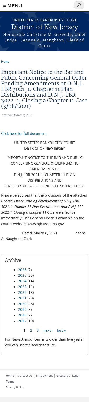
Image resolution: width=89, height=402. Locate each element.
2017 (22, 320)
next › (48, 330)
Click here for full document (24, 133)
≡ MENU (12, 5)
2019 (22, 309)
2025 (22, 275)
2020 (22, 303)
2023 (22, 286)
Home (5, 61)
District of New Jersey (44, 27)
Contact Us (25, 375)
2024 (22, 281)
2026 (22, 269)
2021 (22, 298)
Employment (44, 375)
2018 (22, 315)
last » (61, 330)
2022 (22, 292)
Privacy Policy (15, 387)
